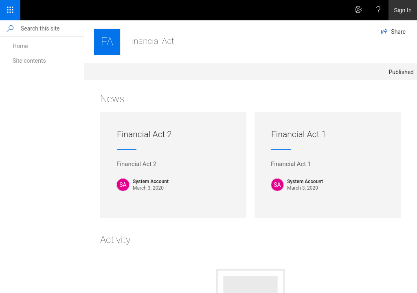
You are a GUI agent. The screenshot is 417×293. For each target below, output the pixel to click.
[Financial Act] (107, 42)
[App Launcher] (10, 10)
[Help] (378, 10)
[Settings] (358, 10)
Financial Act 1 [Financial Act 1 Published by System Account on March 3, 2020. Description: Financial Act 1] (298, 134)
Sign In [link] (403, 10)
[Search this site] (52, 28)
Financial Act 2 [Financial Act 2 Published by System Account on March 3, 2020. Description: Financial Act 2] (144, 134)
